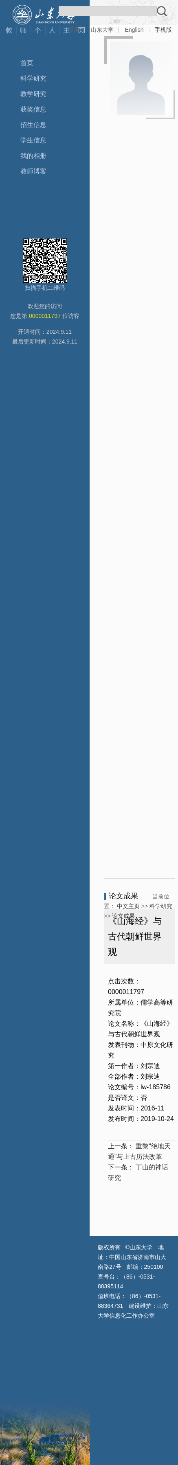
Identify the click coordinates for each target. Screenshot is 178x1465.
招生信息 (33, 124)
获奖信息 (33, 109)
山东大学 (102, 29)
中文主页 (128, 906)
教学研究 (33, 93)
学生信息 (33, 140)
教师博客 (33, 171)
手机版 (163, 29)
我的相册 (33, 155)
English (134, 29)
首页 (26, 62)
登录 (73, 29)
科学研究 (33, 78)
